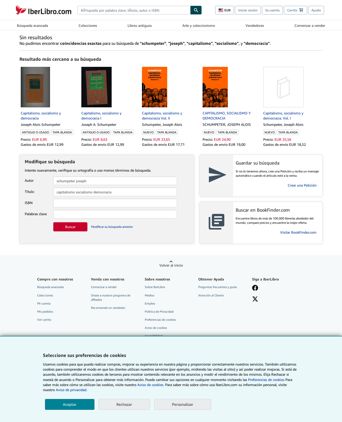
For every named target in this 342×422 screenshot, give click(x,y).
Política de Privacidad (159, 311)
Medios (149, 295)
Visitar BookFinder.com (298, 232)
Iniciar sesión (248, 10)
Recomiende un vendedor (108, 308)
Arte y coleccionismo (198, 25)
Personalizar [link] (182, 404)
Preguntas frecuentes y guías (217, 287)
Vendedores (255, 25)
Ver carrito (44, 319)
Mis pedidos (45, 311)
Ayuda (316, 10)
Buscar (70, 227)
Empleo (150, 303)
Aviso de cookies (156, 328)
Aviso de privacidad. (71, 390)
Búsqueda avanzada (32, 25)
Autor (29, 180)
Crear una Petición (302, 185)
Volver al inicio (171, 265)
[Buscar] (196, 10)
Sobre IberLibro (155, 287)
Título (29, 191)
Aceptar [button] (70, 404)
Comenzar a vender (310, 25)
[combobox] (134, 10)
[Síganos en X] (255, 299)
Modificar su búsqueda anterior (112, 227)
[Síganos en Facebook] (255, 288)
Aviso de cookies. (150, 385)
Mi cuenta (44, 303)
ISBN (29, 202)
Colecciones (88, 25)
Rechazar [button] (124, 404)
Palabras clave (36, 214)
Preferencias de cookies (266, 379)
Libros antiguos (140, 25)
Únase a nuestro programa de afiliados (110, 297)
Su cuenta (272, 10)
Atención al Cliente (211, 295)
